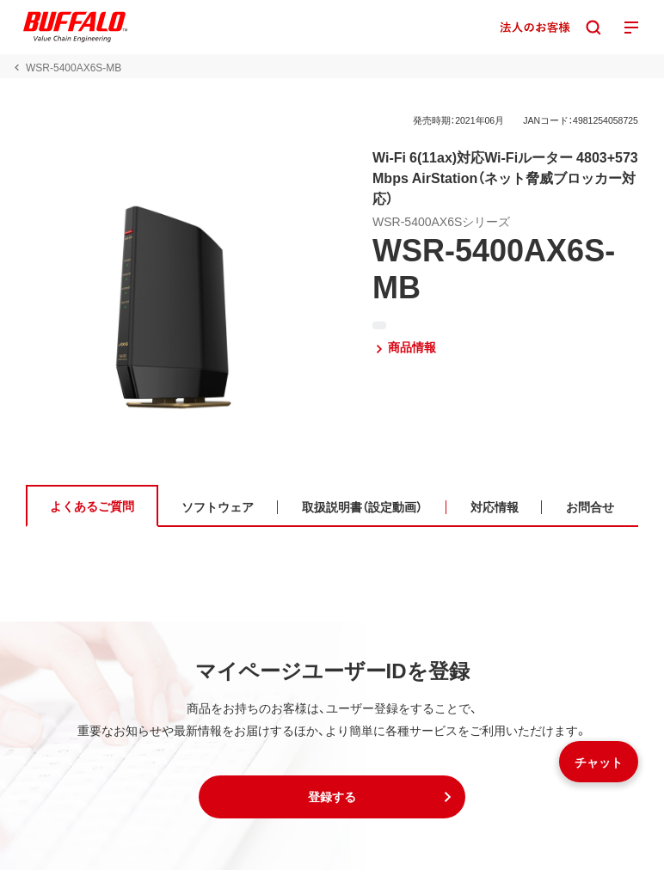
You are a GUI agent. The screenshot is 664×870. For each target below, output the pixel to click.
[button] (332, 796)
